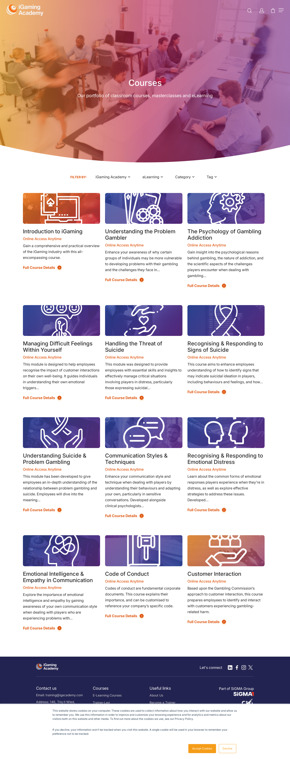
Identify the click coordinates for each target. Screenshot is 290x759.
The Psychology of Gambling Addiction (224, 234)
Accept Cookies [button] (202, 748)
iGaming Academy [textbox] (111, 177)
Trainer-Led (101, 702)
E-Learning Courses (107, 695)
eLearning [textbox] (151, 177)
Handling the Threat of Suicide (133, 346)
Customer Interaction (214, 574)
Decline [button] (227, 748)
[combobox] (114, 177)
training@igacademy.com (64, 695)
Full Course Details (39, 267)
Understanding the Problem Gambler (140, 234)
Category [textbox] (183, 177)
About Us (156, 695)
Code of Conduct (127, 574)
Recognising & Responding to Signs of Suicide (225, 346)
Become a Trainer (162, 702)
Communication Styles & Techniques (136, 458)
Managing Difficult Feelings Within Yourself (58, 346)
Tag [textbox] (210, 177)
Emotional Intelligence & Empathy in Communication (58, 577)
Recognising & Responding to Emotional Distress (225, 458)
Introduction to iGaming (53, 231)
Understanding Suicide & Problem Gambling (54, 458)
